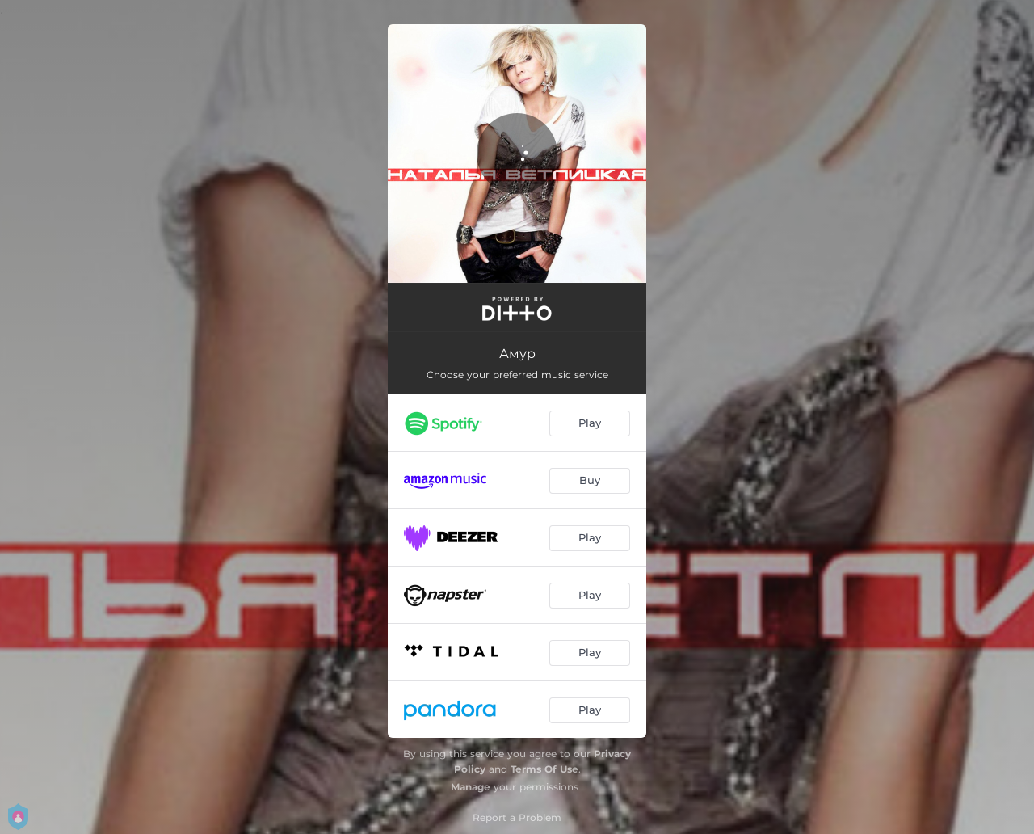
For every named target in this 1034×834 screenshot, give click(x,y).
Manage (470, 787)
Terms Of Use (544, 769)
